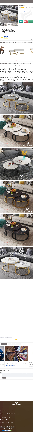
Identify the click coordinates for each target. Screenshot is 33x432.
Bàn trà (10, 337)
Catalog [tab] (29, 63)
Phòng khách (6, 337)
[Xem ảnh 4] (9, 24)
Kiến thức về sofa (13, 365)
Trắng (28, 11)
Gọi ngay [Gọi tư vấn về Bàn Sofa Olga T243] (26, 21)
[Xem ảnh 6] (16, 24)
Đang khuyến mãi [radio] (23, 42)
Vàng (26, 11)
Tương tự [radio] (2, 42)
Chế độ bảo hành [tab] (15, 63)
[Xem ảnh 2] (2, 24)
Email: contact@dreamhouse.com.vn (6, 417)
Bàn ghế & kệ (2, 337)
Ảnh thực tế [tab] (9, 63)
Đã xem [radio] (13, 42)
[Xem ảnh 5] (13, 24)
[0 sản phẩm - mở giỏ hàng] (28, 1)
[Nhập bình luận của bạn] (17, 375)
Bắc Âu (28, 12)
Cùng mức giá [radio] (8, 42)
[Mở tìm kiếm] (26, 1)
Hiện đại (25, 12)
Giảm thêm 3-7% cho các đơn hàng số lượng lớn (8, 31)
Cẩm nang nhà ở (8, 365)
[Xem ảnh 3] (5, 24)
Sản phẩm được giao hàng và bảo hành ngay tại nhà (9, 30)
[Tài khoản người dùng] (30, 1)
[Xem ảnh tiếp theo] (17, 14)
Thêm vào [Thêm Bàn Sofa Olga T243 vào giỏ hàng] (30, 21)
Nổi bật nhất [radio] (17, 42)
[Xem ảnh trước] (1, 14)
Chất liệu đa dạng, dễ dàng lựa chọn (7, 32)
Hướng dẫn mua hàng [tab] (23, 63)
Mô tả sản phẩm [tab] (3, 63)
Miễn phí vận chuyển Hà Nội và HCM (7, 29)
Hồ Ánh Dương (6, 36)
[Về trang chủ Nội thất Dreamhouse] (3, 1)
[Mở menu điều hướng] (32, 1)
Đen (24, 11)
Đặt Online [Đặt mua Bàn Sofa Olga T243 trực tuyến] (21, 21)
